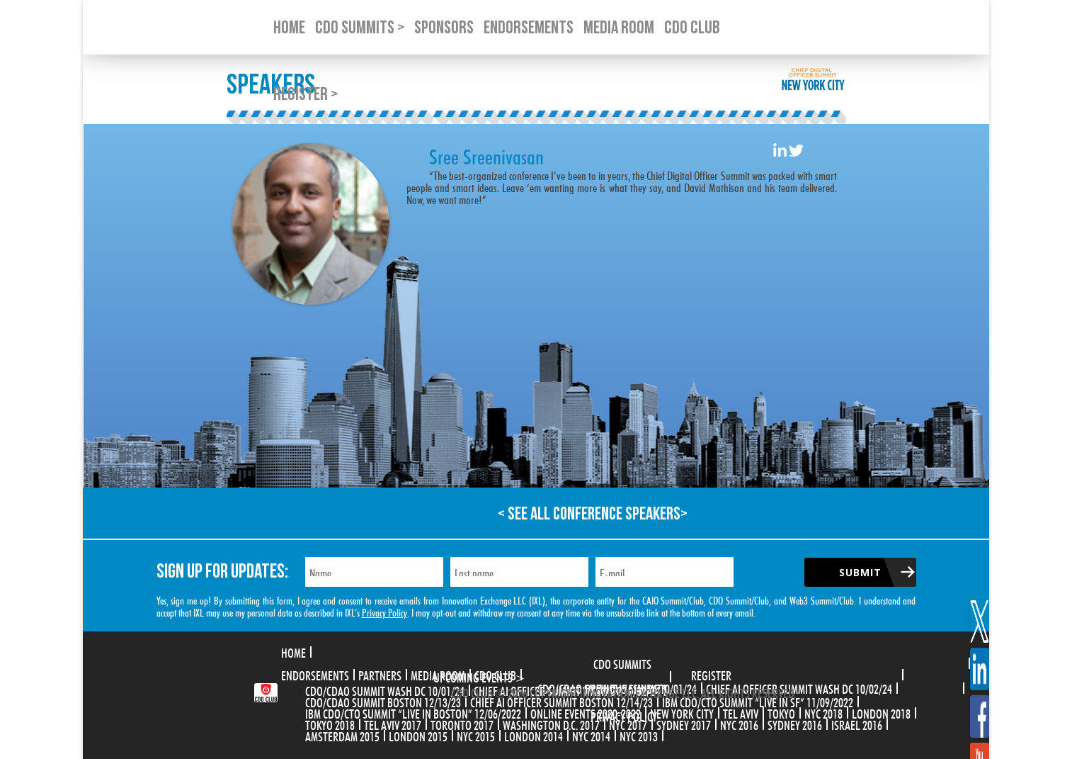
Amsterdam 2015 (342, 734)
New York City (682, 712)
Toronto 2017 (462, 723)
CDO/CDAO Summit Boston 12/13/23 (383, 700)
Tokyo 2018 (330, 723)
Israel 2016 (856, 723)
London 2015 (418, 734)
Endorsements (315, 674)
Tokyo (781, 712)
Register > (305, 95)
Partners (379, 674)
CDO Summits (622, 662)
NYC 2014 (591, 734)
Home (293, 651)
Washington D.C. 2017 (551, 723)
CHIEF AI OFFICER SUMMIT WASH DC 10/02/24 (799, 687)
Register (711, 674)
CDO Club (495, 674)
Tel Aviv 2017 (392, 723)
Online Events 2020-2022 (585, 712)
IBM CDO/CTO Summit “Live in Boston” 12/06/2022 (413, 712)
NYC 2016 (739, 723)
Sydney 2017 (683, 723)
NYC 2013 (639, 734)
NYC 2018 (823, 712)
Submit (860, 572)
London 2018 (881, 712)
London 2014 (533, 734)
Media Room (438, 674)
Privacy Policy (384, 611)
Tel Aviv (740, 712)
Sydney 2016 (795, 723)
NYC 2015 (476, 734)
